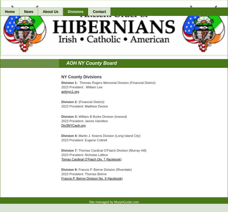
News (28, 12)
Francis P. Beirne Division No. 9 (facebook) (92, 178)
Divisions (75, 12)
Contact (99, 12)
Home (10, 12)
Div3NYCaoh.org (73, 125)
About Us (50, 12)
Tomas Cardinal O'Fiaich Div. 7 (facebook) (91, 159)
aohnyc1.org (70, 91)
